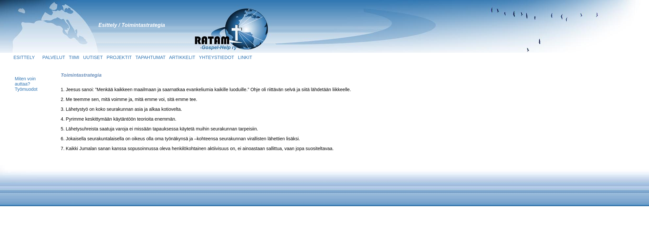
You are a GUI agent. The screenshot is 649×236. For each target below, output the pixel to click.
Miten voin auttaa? (25, 81)
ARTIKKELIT (182, 57)
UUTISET (93, 57)
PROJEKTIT (120, 57)
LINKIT (245, 57)
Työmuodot (26, 89)
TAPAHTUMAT (151, 57)
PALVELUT (55, 57)
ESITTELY (18, 57)
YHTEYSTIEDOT (216, 57)
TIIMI (74, 57)
